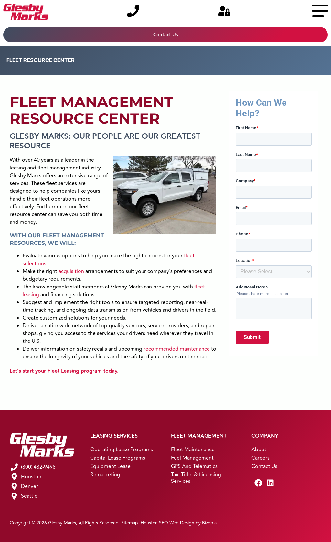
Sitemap (129, 522)
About (258, 449)
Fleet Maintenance (193, 449)
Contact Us (264, 466)
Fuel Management (192, 458)
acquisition (71, 271)
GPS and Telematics (194, 466)
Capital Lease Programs (117, 458)
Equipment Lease (110, 466)
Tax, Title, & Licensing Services (196, 478)
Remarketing (105, 475)
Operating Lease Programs (121, 449)
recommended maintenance (177, 349)
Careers (260, 458)
